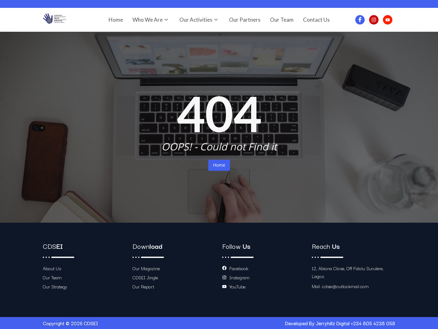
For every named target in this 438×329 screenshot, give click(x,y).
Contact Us (316, 19)
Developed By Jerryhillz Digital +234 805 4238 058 (340, 323)
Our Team (282, 19)
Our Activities (198, 20)
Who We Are (150, 20)
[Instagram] (374, 20)
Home (116, 19)
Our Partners (245, 19)
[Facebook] (360, 20)
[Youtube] (387, 20)
